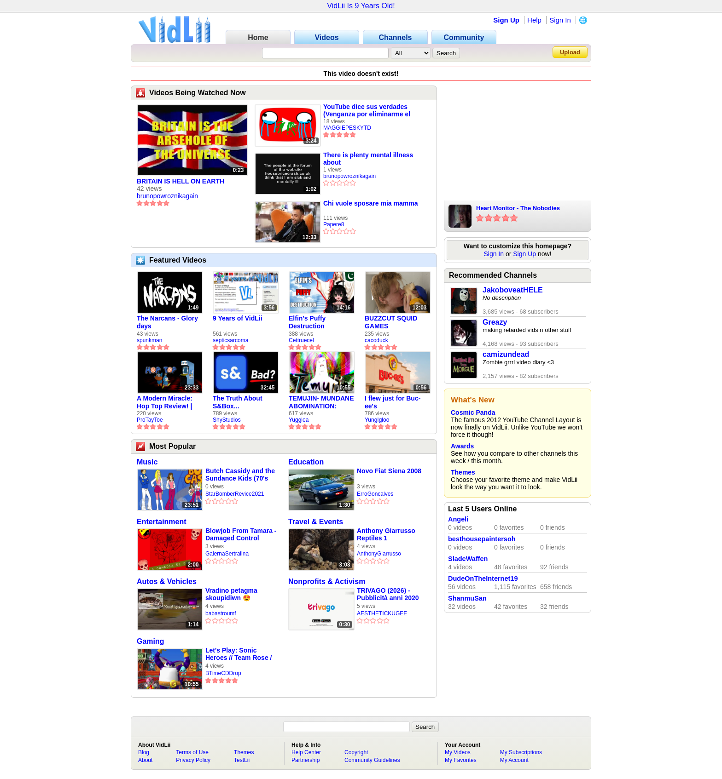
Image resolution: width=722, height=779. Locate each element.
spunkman (149, 340)
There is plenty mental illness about (368, 158)
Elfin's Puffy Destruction (307, 322)
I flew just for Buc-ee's (392, 402)
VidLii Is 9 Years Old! (361, 6)
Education (306, 462)
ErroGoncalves (375, 494)
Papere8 (333, 224)
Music (147, 462)
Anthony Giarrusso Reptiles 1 (386, 534)
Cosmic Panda (473, 412)
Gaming (150, 641)
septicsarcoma (230, 340)
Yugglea (299, 420)
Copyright (356, 752)
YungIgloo (377, 420)
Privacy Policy (193, 760)
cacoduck (376, 340)
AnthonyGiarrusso (379, 553)
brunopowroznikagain (167, 196)
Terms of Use (192, 752)
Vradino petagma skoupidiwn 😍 (231, 594)
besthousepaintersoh (482, 539)
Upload (570, 52)
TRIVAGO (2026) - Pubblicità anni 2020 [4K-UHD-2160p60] (388, 594)
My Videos (458, 752)
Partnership (305, 760)
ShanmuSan (467, 598)
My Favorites (461, 760)
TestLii (242, 760)
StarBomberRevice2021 (234, 494)
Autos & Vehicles (167, 581)
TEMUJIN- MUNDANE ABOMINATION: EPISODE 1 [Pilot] (321, 402)
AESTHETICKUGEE (382, 613)
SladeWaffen (468, 558)
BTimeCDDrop (223, 673)
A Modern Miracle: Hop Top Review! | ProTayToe (164, 402)
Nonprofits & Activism (326, 581)
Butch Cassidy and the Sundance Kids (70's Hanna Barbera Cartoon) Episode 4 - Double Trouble (240, 474)
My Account (514, 760)
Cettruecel (301, 340)
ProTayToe (150, 420)
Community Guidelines (372, 760)
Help (534, 20)
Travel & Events (315, 522)
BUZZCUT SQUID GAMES (391, 322)
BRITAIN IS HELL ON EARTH (180, 181)
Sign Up (506, 20)
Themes (463, 472)
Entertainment (161, 522)
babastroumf (220, 613)
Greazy (495, 322)
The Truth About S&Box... (237, 402)
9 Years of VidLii (237, 318)
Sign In (560, 20)
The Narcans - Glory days (167, 322)
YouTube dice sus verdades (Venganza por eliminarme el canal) (366, 110)
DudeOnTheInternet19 (483, 578)
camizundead (506, 354)
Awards (462, 446)
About (145, 760)
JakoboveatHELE (513, 290)
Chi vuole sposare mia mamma (370, 203)
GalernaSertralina (227, 553)
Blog (143, 752)
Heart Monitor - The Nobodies (518, 208)
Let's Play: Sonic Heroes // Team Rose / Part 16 (238, 654)
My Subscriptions (521, 752)
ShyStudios (227, 420)
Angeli (458, 519)
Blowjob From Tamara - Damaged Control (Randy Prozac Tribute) (241, 534)
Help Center (306, 752)
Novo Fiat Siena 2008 (389, 471)
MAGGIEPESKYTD (347, 128)
